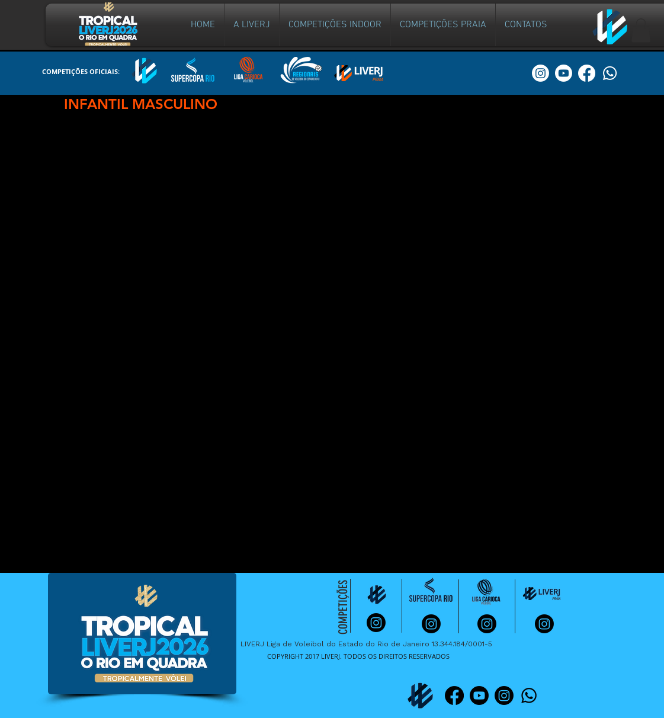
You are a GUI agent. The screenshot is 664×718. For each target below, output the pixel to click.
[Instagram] (504, 695)
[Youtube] (479, 695)
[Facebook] (454, 695)
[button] (335, 25)
